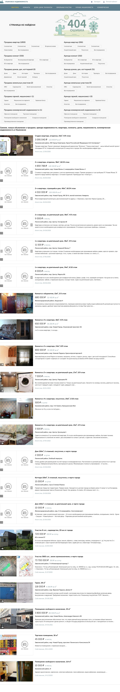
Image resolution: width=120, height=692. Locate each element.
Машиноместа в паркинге (23, 105)
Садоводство (18, 91)
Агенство (51, 91)
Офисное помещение (11, 119)
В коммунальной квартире (27, 60)
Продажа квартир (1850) (15, 42)
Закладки (95, 2)
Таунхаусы (38, 74)
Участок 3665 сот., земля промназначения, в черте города (59, 562)
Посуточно (86, 50)
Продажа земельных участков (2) (19, 88)
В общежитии (8, 60)
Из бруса (7, 81)
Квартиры (15, 7)
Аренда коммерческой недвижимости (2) (82, 115)
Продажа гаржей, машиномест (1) (19, 102)
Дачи (15, 74)
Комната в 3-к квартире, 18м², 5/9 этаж (51, 326)
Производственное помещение (14, 127)
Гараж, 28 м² (40, 588)
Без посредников (41, 50)
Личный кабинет (110, 2)
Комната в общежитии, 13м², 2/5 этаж (50, 299)
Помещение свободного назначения (15, 123)
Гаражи (6, 105)
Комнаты (26, 7)
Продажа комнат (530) (14, 56)
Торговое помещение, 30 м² (46, 641)
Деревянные (25, 78)
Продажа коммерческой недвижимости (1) (23, 115)
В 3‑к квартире (8, 64)
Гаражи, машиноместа (84, 7)
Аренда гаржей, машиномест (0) (78, 102)
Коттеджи (26, 74)
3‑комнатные (37, 46)
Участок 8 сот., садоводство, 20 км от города (54, 536)
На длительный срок (70, 50)
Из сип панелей (40, 78)
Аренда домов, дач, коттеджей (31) (79, 74)
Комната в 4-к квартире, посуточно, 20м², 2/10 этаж (56, 404)
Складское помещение (40, 123)
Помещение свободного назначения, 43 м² (52, 615)
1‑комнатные (8, 46)
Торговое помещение (31, 119)
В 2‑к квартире (46, 60)
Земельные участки (63, 7)
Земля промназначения (35, 91)
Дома (6, 74)
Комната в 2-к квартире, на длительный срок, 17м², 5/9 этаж (60, 378)
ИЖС (5, 91)
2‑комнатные (22, 46)
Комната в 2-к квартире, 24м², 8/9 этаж (51, 352)
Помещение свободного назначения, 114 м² (53, 667)
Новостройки (25, 50)
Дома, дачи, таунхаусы (43, 7)
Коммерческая (103, 7)
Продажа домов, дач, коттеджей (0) (20, 70)
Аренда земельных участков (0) (78, 88)
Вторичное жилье (9, 50)
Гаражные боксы (42, 105)
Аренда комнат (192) (73, 56)
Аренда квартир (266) (73, 42)
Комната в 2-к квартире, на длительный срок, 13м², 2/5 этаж (60, 431)
